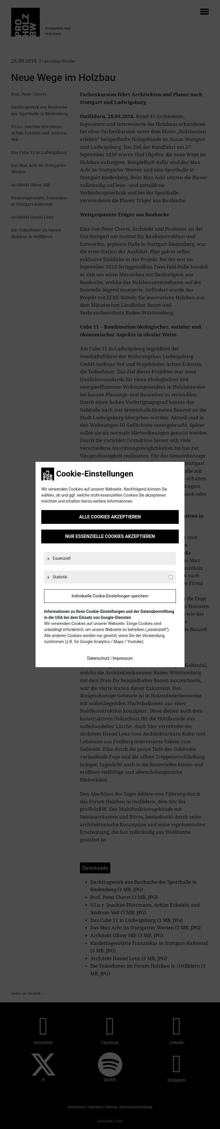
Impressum (123, 658)
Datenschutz (98, 658)
